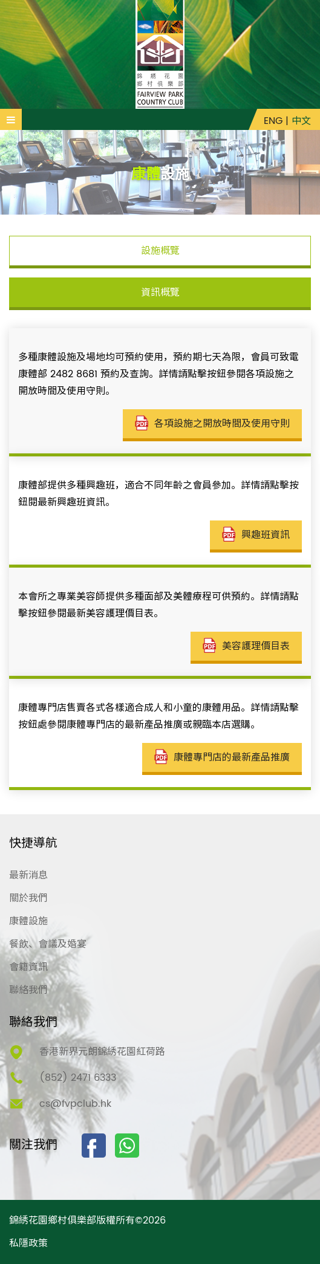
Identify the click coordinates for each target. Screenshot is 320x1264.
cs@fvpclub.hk (75, 1104)
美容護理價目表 (246, 646)
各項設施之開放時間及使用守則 (212, 423)
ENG (273, 121)
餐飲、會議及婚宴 (48, 944)
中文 (301, 121)
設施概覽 (160, 251)
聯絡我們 (28, 990)
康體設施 (28, 921)
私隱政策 (28, 1243)
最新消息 (28, 875)
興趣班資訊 (256, 535)
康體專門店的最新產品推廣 (222, 757)
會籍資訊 (28, 967)
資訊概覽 (160, 292)
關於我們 (28, 898)
